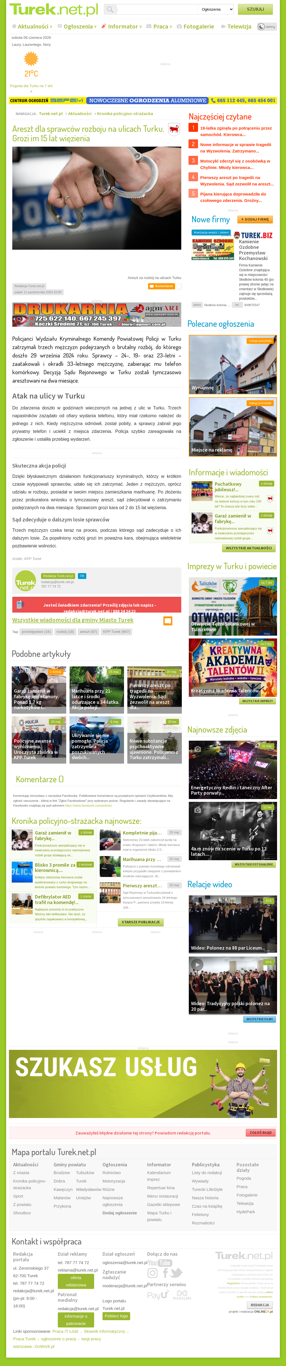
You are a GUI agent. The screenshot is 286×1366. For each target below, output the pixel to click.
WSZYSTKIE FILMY (260, 1019)
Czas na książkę (207, 1206)
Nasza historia (205, 1197)
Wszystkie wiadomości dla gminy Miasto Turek (73, 620)
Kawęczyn (63, 1189)
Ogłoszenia (78, 26)
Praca (160, 26)
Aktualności (33, 26)
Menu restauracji (162, 1196)
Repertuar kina (161, 1187)
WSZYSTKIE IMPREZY (257, 701)
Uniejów (83, 1197)
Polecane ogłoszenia (220, 323)
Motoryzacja (114, 1181)
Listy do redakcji (207, 1172)
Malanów (62, 1197)
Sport (18, 1196)
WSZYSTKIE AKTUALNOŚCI (249, 547)
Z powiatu (22, 1204)
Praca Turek (24, 1338)
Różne (109, 1189)
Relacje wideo (209, 883)
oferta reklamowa (76, 1281)
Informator (123, 26)
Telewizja (239, 26)
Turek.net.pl (51, 113)
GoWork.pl (44, 1346)
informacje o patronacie (76, 1320)
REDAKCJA (260, 1304)
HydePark (246, 1211)
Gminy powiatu (70, 1164)
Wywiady (200, 1181)
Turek (81, 1181)
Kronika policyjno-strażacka (125, 113)
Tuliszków (85, 1172)
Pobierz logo (116, 1315)
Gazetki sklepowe (163, 1204)
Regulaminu (233, 1283)
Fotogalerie (198, 26)
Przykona (62, 1206)
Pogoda (244, 1178)
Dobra (59, 1181)
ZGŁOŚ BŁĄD (261, 1132)
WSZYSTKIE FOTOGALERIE (254, 864)
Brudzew (62, 1172)
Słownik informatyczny (104, 1331)
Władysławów (88, 1189)
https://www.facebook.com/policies (88, 805)
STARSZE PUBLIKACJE (141, 921)
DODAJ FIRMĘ (257, 219)
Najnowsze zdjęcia (217, 729)
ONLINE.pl (263, 1311)
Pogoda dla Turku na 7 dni (31, 89)
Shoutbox (22, 1212)
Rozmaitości (203, 1222)
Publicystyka (206, 1164)
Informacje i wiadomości (228, 471)
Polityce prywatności (261, 1296)
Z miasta (21, 1172)
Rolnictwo (112, 1172)
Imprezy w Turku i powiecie (232, 565)
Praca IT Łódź (65, 1331)
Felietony (200, 1214)
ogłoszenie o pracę (58, 1338)
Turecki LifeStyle (207, 1189)
